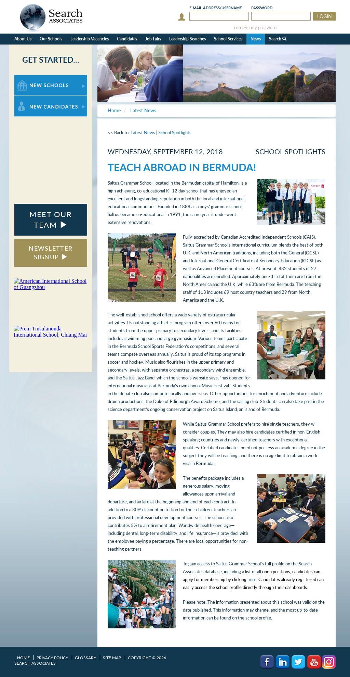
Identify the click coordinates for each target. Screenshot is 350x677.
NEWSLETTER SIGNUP (50, 253)
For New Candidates (35, 99)
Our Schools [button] (51, 38)
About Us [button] (22, 38)
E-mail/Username (215, 7)
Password (261, 7)
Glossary (85, 657)
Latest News (143, 132)
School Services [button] (228, 38)
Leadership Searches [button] (187, 38)
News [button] (256, 38)
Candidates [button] (127, 38)
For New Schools (32, 78)
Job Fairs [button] (153, 38)
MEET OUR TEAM (50, 219)
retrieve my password (255, 27)
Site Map (112, 657)
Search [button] (277, 38)
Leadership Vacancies (89, 38)
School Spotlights (174, 132)
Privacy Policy (52, 657)
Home (23, 657)
